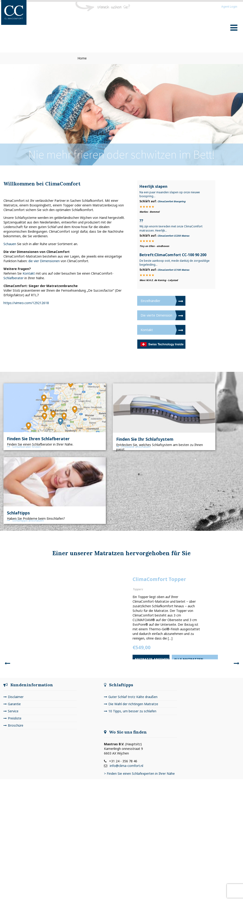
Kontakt (29, 273)
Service (13, 711)
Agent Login (229, 7)
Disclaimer (16, 697)
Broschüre (15, 725)
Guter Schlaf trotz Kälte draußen (132, 697)
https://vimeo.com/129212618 (26, 303)
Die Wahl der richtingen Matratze (133, 704)
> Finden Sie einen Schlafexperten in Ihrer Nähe (139, 773)
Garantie (14, 704)
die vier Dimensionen (44, 261)
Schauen (9, 244)
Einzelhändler (150, 301)
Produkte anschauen (133, 447)
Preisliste (14, 718)
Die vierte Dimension (156, 315)
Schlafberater (13, 278)
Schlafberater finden (24, 447)
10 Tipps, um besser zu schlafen (132, 711)
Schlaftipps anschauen (25, 520)
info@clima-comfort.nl (126, 765)
